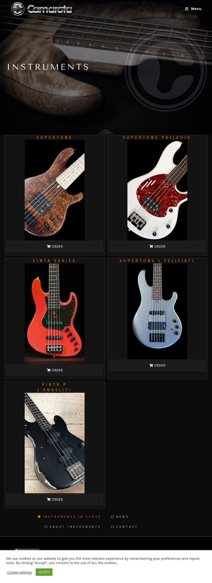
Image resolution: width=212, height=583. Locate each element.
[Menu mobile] (193, 9)
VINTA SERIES (54, 260)
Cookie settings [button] (19, 572)
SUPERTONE (55, 137)
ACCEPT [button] (44, 572)
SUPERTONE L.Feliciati (157, 260)
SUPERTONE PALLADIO (157, 137)
